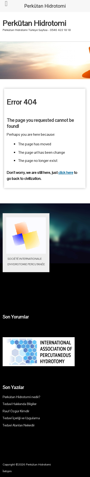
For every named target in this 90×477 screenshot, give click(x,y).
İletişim (7, 471)
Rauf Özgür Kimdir (16, 411)
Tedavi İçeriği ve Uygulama (21, 418)
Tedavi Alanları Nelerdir (19, 425)
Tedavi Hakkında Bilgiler (19, 404)
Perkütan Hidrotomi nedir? (21, 397)
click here (65, 172)
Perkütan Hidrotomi (34, 23)
